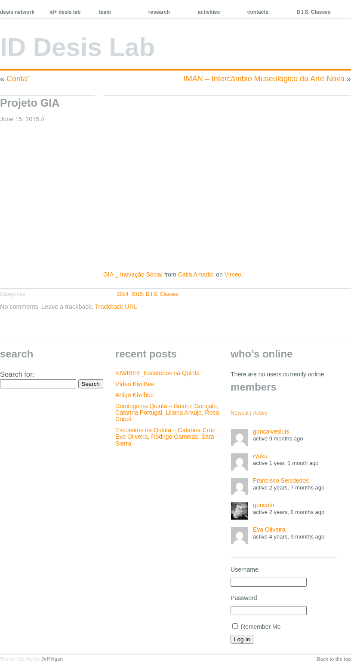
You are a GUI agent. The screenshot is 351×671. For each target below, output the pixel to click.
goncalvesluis (271, 431)
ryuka (260, 455)
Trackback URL (116, 306)
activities (209, 12)
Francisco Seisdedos (281, 480)
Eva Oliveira (269, 529)
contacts (257, 12)
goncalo (263, 505)
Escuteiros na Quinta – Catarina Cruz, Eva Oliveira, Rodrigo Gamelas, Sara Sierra (166, 437)
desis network (17, 12)
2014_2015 (130, 294)
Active (260, 413)
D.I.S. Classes (314, 12)
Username (245, 569)
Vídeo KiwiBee (134, 384)
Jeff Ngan (52, 659)
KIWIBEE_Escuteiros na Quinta (157, 372)
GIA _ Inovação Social (133, 274)
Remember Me (256, 626)
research (159, 12)
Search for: (17, 374)
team (105, 12)
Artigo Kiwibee (134, 394)
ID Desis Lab (77, 47)
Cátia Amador (196, 274)
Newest (240, 413)
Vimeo (233, 274)
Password (244, 597)
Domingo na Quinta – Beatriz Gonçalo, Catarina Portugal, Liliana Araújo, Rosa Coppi (167, 413)
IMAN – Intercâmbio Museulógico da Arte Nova (264, 78)
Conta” (18, 78)
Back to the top (334, 659)
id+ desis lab (64, 12)
